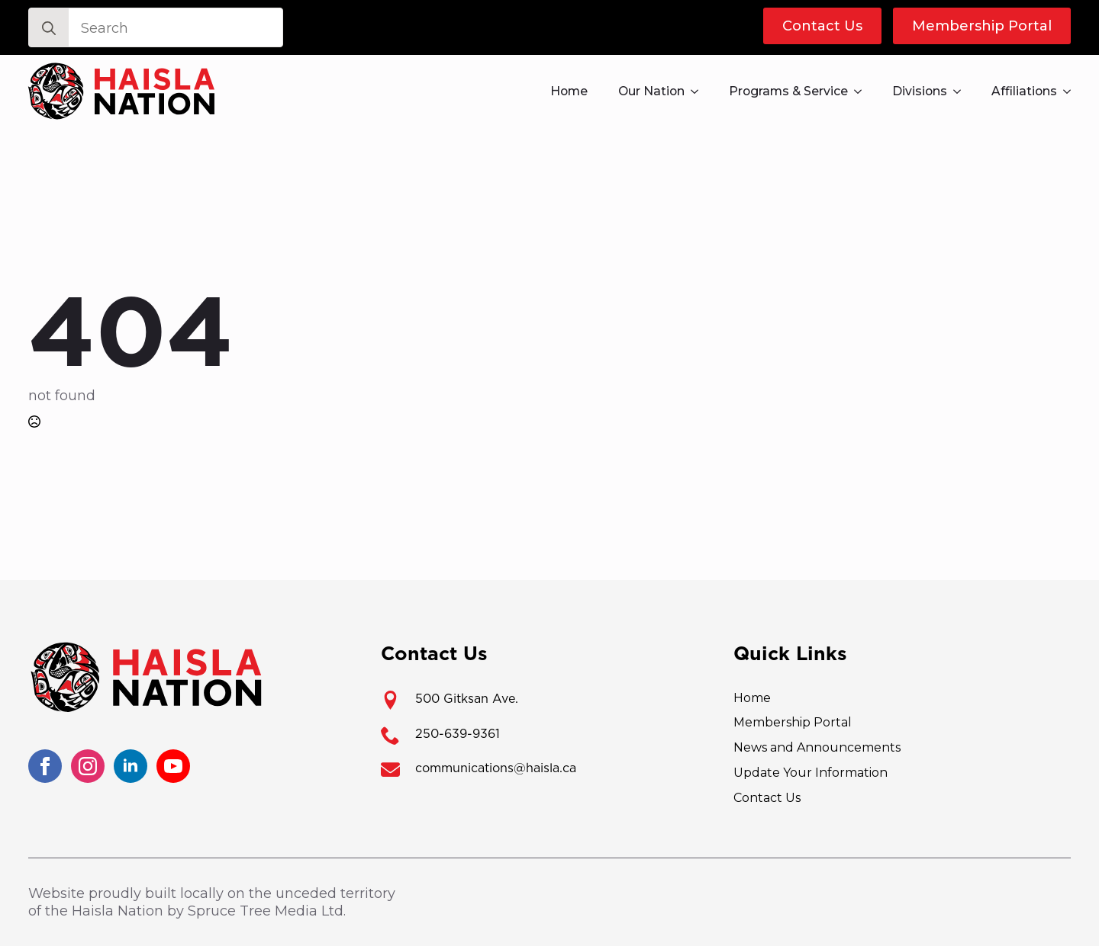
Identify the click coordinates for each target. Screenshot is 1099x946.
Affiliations (1024, 91)
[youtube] (173, 766)
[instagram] (88, 766)
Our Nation (651, 91)
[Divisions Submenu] (961, 91)
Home (569, 91)
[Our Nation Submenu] (699, 91)
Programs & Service (788, 91)
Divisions (919, 91)
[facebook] (45, 766)
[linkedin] (130, 766)
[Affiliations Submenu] (1071, 91)
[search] (49, 28)
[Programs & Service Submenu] (862, 91)
